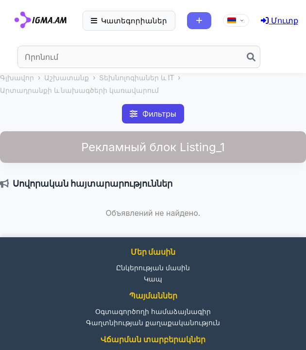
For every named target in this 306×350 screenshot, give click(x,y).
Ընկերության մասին (153, 267)
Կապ (153, 279)
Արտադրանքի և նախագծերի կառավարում (79, 90)
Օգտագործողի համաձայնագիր (153, 311)
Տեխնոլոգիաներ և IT (136, 78)
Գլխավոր (17, 78)
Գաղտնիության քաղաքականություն (153, 322)
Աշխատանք (66, 78)
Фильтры (153, 114)
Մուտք (279, 20)
